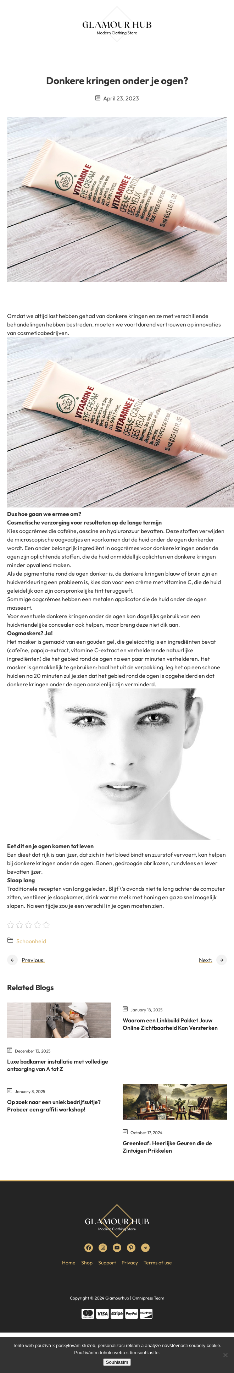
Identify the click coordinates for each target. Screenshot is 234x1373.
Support (107, 1262)
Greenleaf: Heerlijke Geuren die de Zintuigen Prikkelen (167, 1146)
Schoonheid (31, 941)
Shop (87, 1262)
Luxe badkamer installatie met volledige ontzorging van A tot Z (57, 1065)
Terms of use (158, 1262)
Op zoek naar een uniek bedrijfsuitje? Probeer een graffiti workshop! (54, 1105)
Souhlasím (117, 1362)
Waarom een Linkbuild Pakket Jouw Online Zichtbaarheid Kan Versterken (170, 1024)
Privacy (130, 1262)
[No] (225, 1354)
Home (69, 1262)
